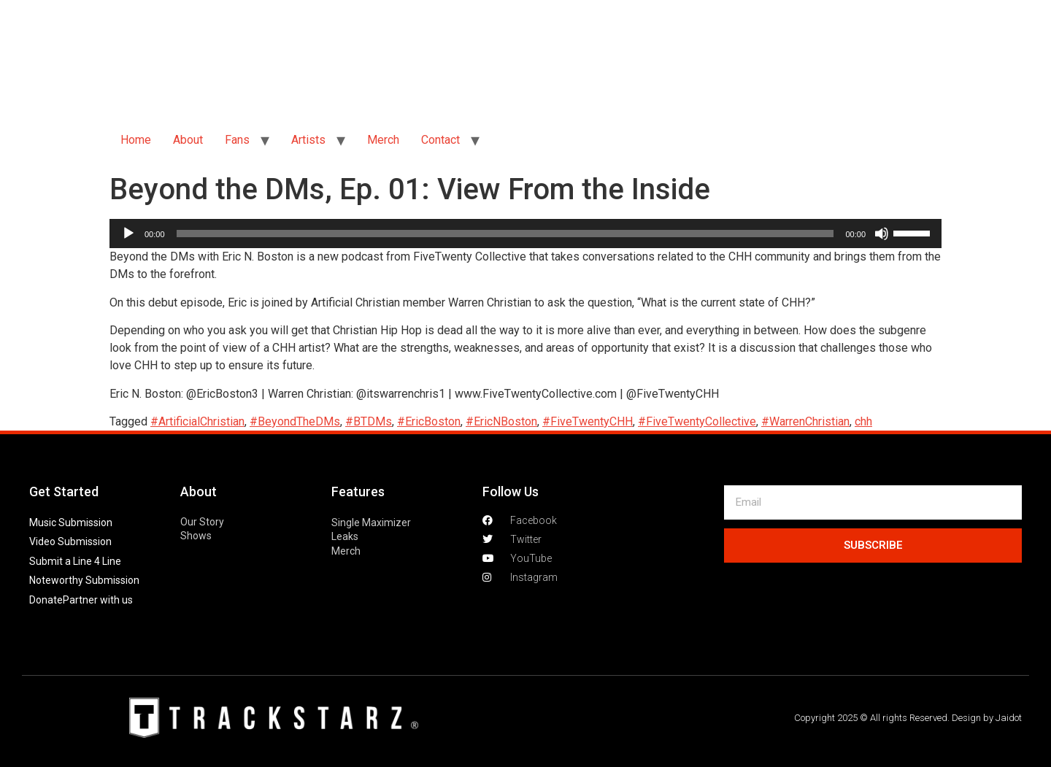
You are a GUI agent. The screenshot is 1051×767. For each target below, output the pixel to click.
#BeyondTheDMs (295, 421)
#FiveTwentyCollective (697, 421)
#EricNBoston (501, 421)
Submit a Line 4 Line (75, 561)
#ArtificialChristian (197, 421)
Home (135, 140)
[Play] (128, 233)
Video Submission (70, 541)
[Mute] (881, 233)
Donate (46, 600)
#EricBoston (429, 421)
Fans (237, 140)
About (188, 140)
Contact (440, 140)
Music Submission (70, 522)
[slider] (505, 233)
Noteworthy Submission (84, 580)
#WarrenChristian (805, 421)
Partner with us (98, 600)
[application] (525, 233)
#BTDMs (368, 421)
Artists (308, 140)
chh (863, 421)
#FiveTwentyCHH (587, 421)
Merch (383, 140)
